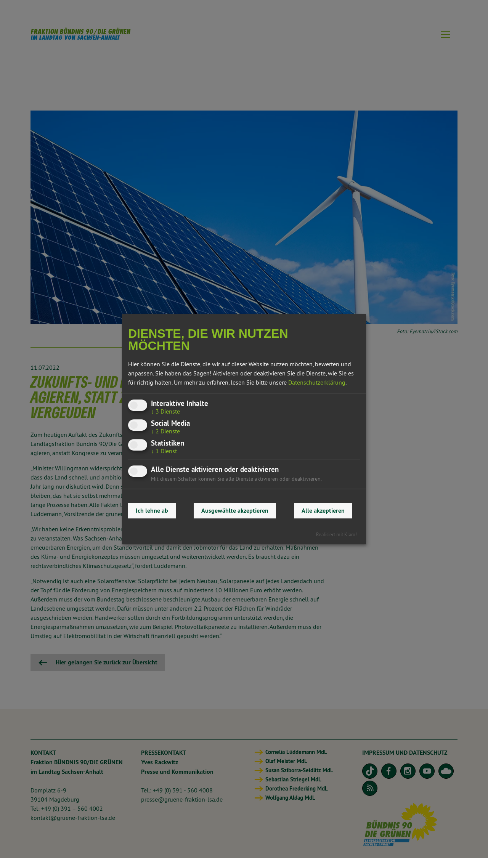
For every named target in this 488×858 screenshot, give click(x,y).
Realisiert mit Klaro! (336, 534)
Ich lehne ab (152, 511)
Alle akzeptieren (323, 511)
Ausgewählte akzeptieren (234, 511)
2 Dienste (165, 431)
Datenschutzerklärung (316, 382)
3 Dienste (165, 411)
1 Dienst (164, 451)
